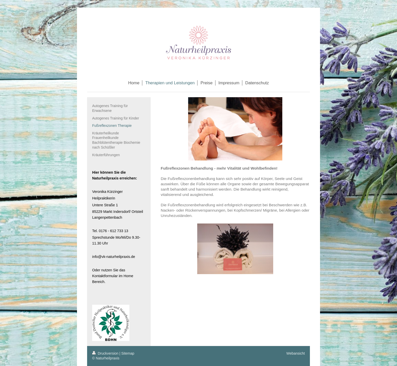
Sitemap (127, 353)
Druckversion (105, 353)
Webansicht (295, 353)
